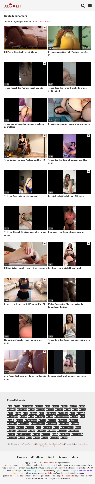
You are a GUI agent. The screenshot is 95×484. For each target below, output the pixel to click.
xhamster (13, 438)
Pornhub (52, 420)
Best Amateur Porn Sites (44, 444)
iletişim (74, 457)
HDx (42, 413)
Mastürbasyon (63, 417)
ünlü (56, 434)
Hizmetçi (52, 413)
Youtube (55, 438)
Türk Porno (74, 431)
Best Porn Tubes (58, 444)
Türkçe (12, 434)
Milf (83, 417)
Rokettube (65, 424)
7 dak (18, 406)
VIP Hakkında (37, 457)
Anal (48, 406)
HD (26, 413)
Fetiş (69, 410)
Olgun (20, 420)
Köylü (24, 417)
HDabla (34, 413)
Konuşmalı (14, 417)
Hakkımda (22, 457)
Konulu (82, 413)
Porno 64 (63, 420)
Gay (76, 410)
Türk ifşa (63, 431)
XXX (30, 438)
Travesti (42, 431)
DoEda (51, 410)
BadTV (74, 406)
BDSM (83, 406)
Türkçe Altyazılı (25, 434)
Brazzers (23, 410)
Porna (43, 420)
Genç (84, 410)
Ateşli (56, 406)
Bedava (13, 410)
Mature (75, 417)
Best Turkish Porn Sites (27, 444)
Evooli (60, 410)
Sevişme (48, 427)
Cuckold (41, 410)
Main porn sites (49, 446)
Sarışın (21, 427)
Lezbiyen (41, 417)
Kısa (73, 413)
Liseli (51, 417)
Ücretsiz (47, 434)
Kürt (32, 417)
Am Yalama (28, 406)
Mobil (12, 420)
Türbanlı (52, 431)
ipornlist (78, 444)
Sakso (12, 427)
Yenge (45, 438)
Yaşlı (38, 438)
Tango (32, 431)
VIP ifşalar (66, 434)
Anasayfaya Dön (42, 21)
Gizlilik (51, 457)
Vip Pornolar (78, 434)
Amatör (40, 406)
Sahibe (76, 424)
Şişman (13, 431)
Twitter (37, 434)
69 (11, 406)
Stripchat (23, 431)
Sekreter (31, 427)
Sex (57, 427)
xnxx (23, 438)
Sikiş (79, 427)
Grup (11, 413)
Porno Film (25, 424)
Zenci (65, 438)
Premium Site (69, 444)
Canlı (33, 410)
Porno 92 (13, 424)
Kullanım (63, 457)
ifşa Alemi (64, 413)
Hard (19, 413)
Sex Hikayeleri (68, 427)
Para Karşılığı (32, 420)
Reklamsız (53, 424)
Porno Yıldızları (39, 424)
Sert (39, 427)
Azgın (65, 406)
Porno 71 (74, 420)
